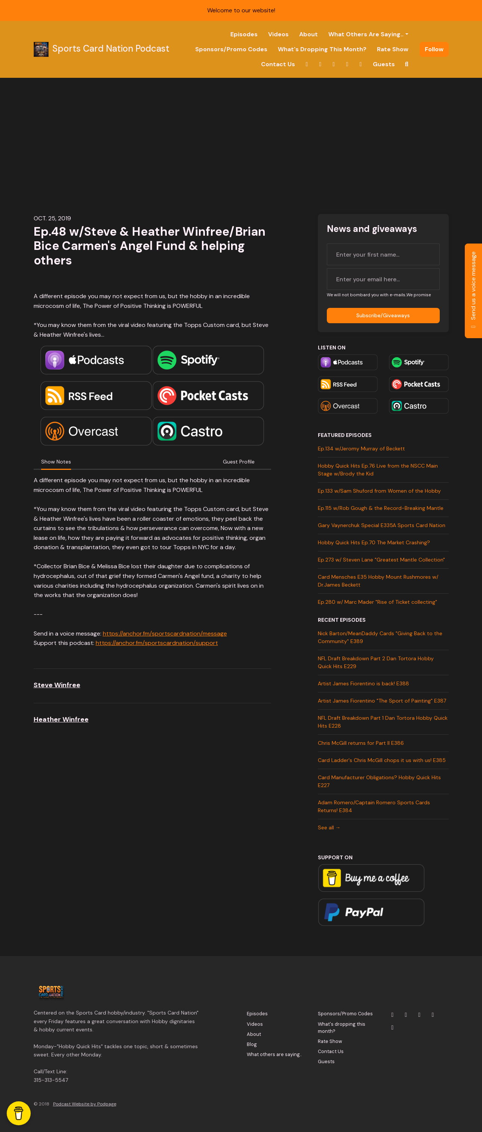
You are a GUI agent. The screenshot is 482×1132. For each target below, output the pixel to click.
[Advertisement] (241, 134)
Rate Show (392, 49)
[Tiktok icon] (392, 1027)
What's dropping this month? (322, 49)
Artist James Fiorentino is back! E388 (363, 683)
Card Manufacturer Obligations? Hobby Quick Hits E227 (379, 781)
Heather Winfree (61, 719)
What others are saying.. (365, 34)
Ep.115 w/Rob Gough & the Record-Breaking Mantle (380, 508)
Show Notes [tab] (56, 461)
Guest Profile (239, 461)
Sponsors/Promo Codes (231, 49)
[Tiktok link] (361, 64)
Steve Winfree (57, 684)
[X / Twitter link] (307, 64)
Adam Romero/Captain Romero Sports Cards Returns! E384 (374, 806)
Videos (278, 34)
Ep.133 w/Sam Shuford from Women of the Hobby (379, 490)
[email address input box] (383, 279)
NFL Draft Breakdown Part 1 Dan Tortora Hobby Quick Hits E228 (383, 722)
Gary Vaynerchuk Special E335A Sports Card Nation (381, 525)
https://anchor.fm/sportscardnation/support (157, 643)
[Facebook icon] (433, 1015)
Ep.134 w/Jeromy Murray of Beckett (361, 448)
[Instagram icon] (406, 1015)
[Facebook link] (347, 64)
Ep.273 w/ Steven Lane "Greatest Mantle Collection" (381, 559)
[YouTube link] (334, 64)
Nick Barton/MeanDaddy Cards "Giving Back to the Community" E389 (380, 637)
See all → (329, 827)
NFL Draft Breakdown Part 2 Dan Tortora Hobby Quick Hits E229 (376, 662)
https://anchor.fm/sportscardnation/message (165, 633)
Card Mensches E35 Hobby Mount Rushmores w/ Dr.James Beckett (378, 580)
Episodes (244, 34)
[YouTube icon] (419, 1015)
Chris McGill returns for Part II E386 (361, 743)
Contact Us (278, 64)
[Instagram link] (320, 64)
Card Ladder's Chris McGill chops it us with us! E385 (382, 760)
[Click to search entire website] (407, 64)
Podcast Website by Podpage (84, 1104)
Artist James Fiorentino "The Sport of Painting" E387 (382, 700)
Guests (384, 64)
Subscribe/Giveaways (383, 315)
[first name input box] (383, 254)
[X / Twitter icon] (392, 1015)
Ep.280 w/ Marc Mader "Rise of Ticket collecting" (377, 602)
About (308, 34)
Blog (252, 1044)
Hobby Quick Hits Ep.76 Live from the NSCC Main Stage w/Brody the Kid (378, 469)
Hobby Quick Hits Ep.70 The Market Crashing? (374, 542)
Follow (434, 49)
